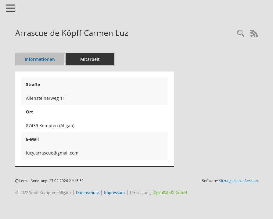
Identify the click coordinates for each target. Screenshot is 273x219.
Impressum (114, 192)
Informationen (40, 59)
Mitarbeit (90, 59)
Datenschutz (87, 192)
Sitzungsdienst (238, 180)
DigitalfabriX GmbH (170, 192)
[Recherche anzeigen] (240, 34)
